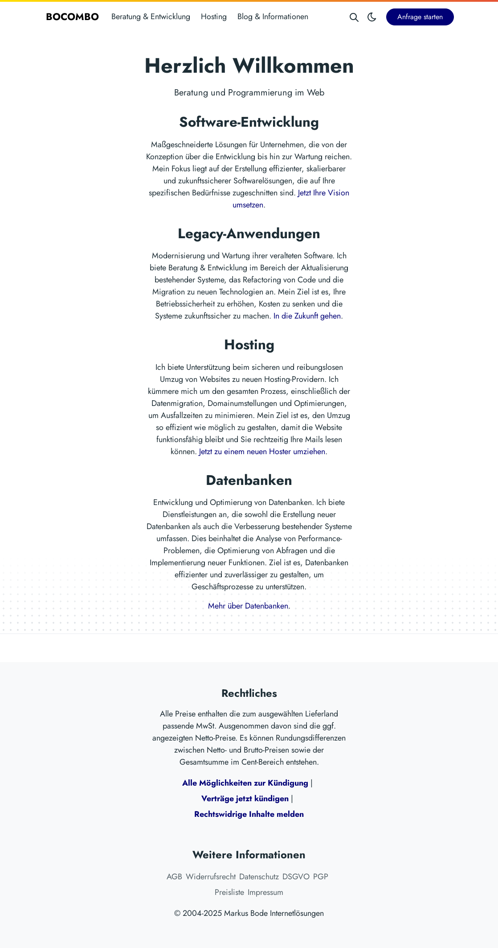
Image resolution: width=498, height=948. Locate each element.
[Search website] (354, 16)
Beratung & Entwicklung (150, 16)
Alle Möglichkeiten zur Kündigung (245, 783)
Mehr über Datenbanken (248, 606)
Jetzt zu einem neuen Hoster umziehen (262, 451)
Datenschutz (259, 876)
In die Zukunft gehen (307, 316)
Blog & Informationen (272, 16)
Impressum (265, 892)
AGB (174, 876)
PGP (320, 876)
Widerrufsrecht (211, 876)
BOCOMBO (72, 16)
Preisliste (229, 892)
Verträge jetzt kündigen (245, 798)
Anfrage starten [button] (420, 17)
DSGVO (296, 876)
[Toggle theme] (372, 16)
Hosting (214, 16)
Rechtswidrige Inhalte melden (249, 814)
